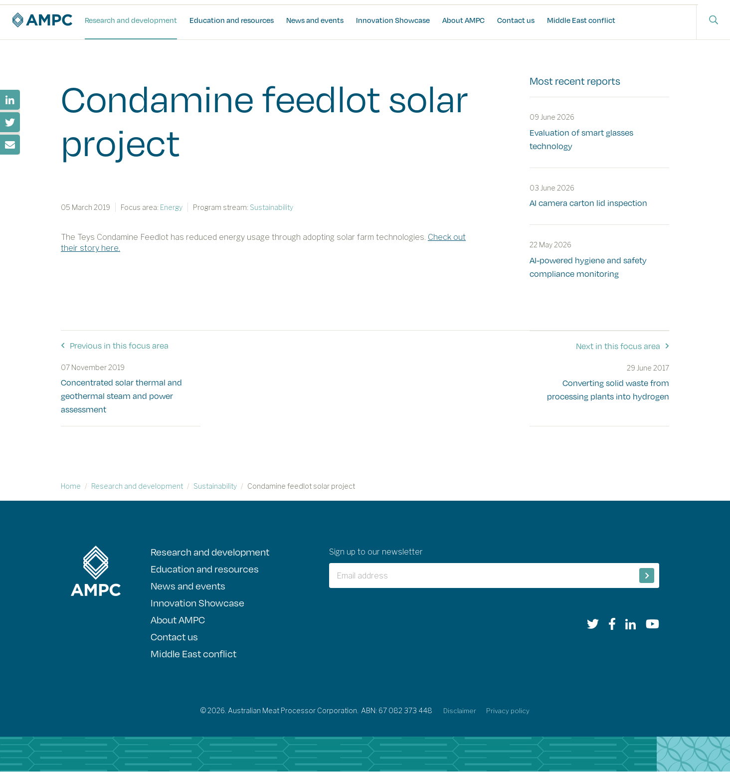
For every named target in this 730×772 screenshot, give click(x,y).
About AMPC (463, 20)
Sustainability (215, 486)
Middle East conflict (581, 20)
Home (71, 486)
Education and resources (231, 20)
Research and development (131, 20)
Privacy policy (509, 711)
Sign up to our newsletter (382, 552)
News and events (315, 20)
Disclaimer (459, 711)
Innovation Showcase (393, 20)
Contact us (516, 20)
